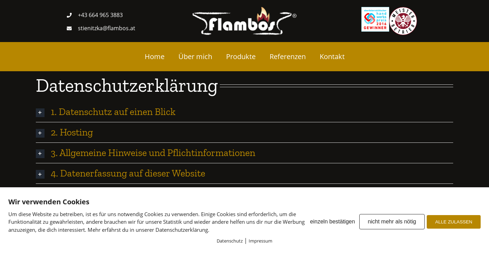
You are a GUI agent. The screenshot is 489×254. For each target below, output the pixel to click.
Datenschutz (230, 241)
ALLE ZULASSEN (453, 221)
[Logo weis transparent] (244, 10)
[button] (244, 112)
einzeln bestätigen (332, 221)
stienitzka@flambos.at (106, 28)
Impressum (260, 241)
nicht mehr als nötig (392, 221)
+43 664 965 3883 (100, 15)
